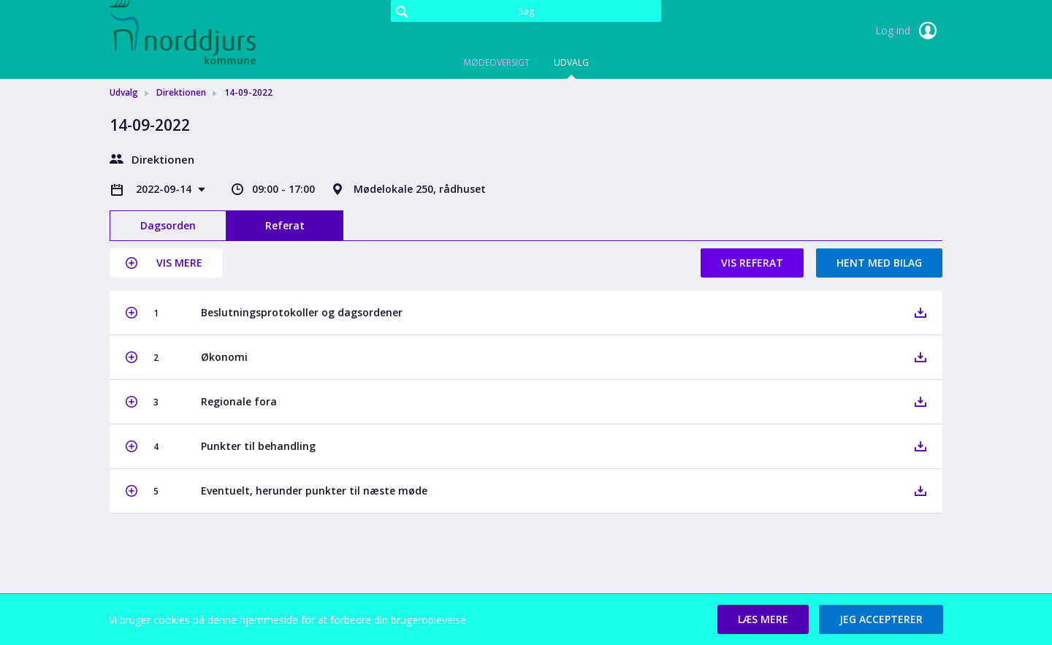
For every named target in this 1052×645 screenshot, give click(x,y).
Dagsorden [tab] (168, 225)
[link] (183, 32)
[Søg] (526, 11)
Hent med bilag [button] (879, 263)
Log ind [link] (908, 30)
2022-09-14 (165, 189)
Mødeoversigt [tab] (497, 62)
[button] (166, 263)
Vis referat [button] (752, 263)
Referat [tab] (285, 225)
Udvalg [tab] (571, 62)
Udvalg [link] (124, 92)
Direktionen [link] (181, 92)
